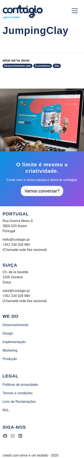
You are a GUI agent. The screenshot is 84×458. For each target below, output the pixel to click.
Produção (10, 359)
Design (8, 333)
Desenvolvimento (15, 325)
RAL (6, 410)
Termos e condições (18, 393)
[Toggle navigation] (74, 11)
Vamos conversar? (41, 191)
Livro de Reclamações (19, 401)
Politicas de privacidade (20, 384)
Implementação (14, 342)
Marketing (10, 350)
